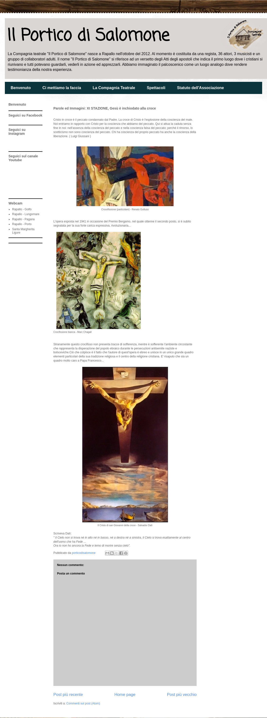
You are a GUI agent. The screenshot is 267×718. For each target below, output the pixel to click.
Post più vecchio (182, 694)
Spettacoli (156, 88)
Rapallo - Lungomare (25, 214)
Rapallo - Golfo (22, 209)
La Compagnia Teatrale (114, 88)
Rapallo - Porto (22, 224)
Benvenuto (21, 88)
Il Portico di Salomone (88, 36)
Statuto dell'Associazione (200, 88)
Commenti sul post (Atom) (83, 703)
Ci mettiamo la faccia (61, 88)
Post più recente (68, 694)
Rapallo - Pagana (23, 219)
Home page (124, 694)
